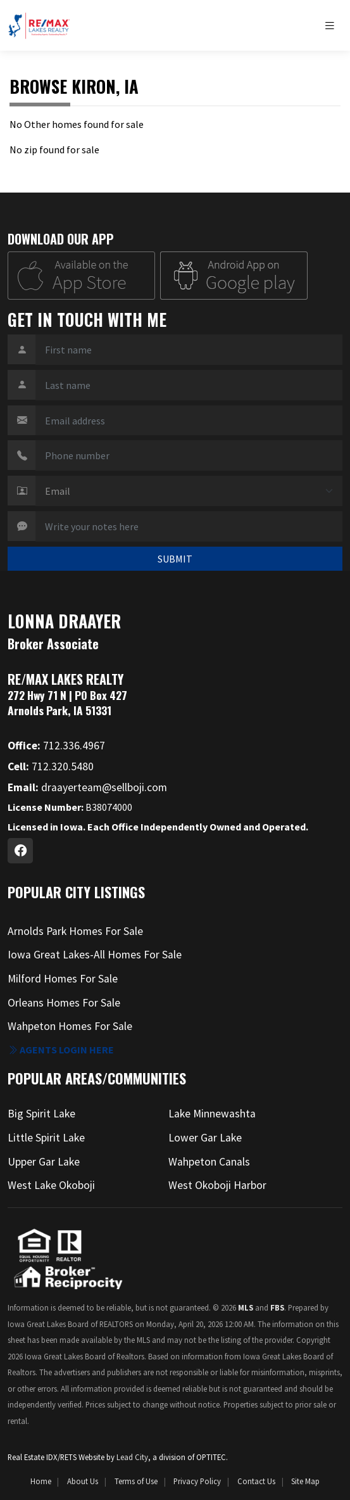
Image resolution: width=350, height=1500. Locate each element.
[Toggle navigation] (332, 25)
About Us (82, 1481)
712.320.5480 (51, 766)
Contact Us (256, 1481)
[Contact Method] (188, 491)
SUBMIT (175, 558)
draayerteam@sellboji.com (87, 787)
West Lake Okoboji (51, 1185)
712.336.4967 (56, 746)
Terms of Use (136, 1481)
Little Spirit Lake (46, 1138)
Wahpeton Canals (209, 1162)
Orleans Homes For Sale (64, 1003)
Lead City (132, 1457)
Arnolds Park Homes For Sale (75, 931)
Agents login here (61, 1049)
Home (40, 1481)
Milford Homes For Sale (63, 979)
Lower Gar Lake (205, 1138)
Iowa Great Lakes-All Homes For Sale (95, 955)
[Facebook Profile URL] (20, 850)
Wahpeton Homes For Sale (70, 1026)
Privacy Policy (197, 1481)
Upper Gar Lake (44, 1162)
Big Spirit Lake (41, 1114)
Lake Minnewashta (212, 1114)
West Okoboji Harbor (217, 1185)
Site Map (305, 1481)
